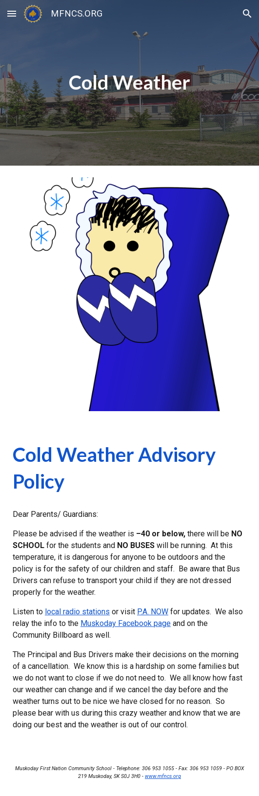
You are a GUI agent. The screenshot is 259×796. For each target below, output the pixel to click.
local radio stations (77, 611)
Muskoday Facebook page (125, 623)
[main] (129, 82)
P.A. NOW (152, 611)
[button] (11, 13)
